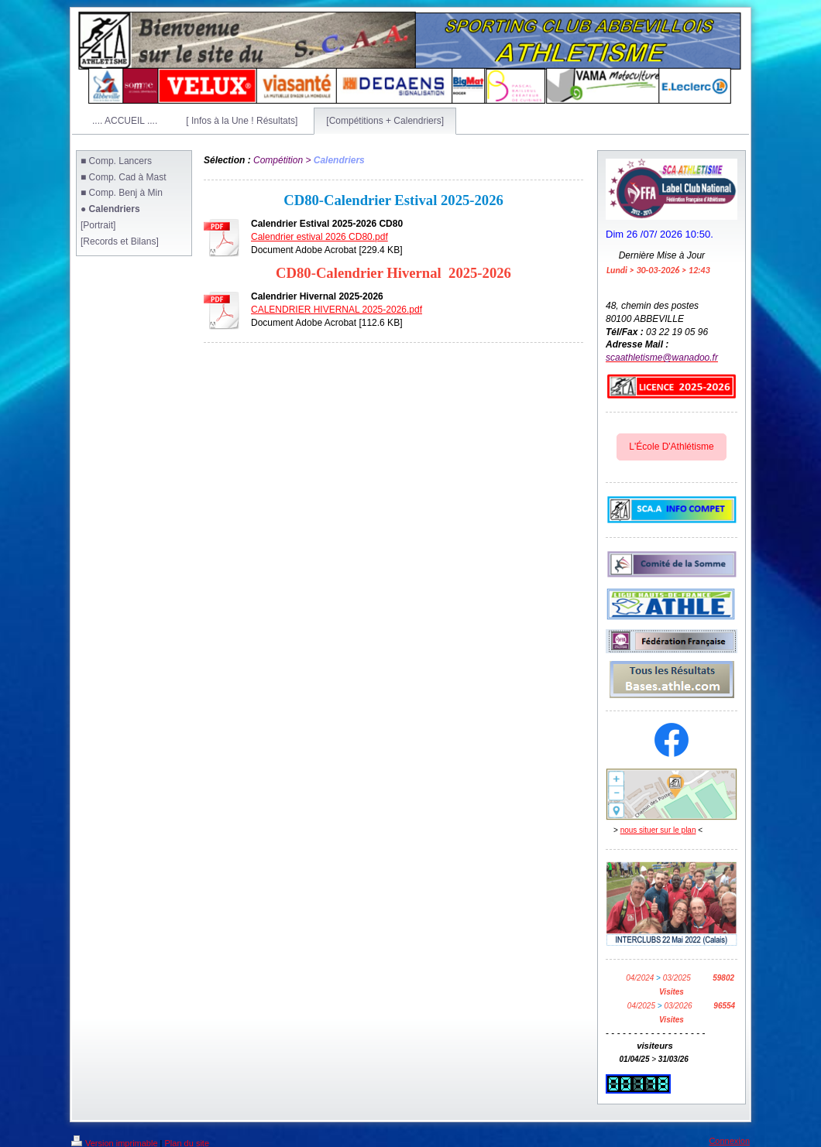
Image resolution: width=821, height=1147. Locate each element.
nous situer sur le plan (658, 830)
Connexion (729, 1140)
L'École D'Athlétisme (671, 446)
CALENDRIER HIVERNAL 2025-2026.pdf (336, 309)
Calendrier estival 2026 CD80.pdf (319, 236)
